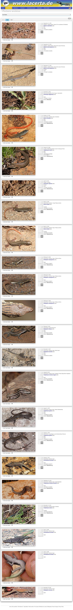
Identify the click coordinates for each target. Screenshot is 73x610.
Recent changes (55, 606)
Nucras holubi (46, 204)
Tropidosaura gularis (48, 410)
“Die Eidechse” (20, 606)
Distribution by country (43, 606)
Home (10, 606)
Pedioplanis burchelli (48, 351)
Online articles (31, 606)
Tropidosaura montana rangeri (50, 374)
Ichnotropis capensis (48, 183)
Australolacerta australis (49, 460)
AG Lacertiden (14, 606)
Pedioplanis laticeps (48, 328)
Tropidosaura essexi (48, 150)
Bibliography (49, 606)
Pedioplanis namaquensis (49, 259)
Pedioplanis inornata (48, 590)
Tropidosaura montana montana (50, 483)
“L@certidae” (26, 606)
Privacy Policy (61, 606)
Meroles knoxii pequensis (49, 47)
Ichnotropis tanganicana (49, 94)
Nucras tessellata (47, 118)
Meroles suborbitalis (48, 25)
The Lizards (36, 606)
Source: (47, 99)
